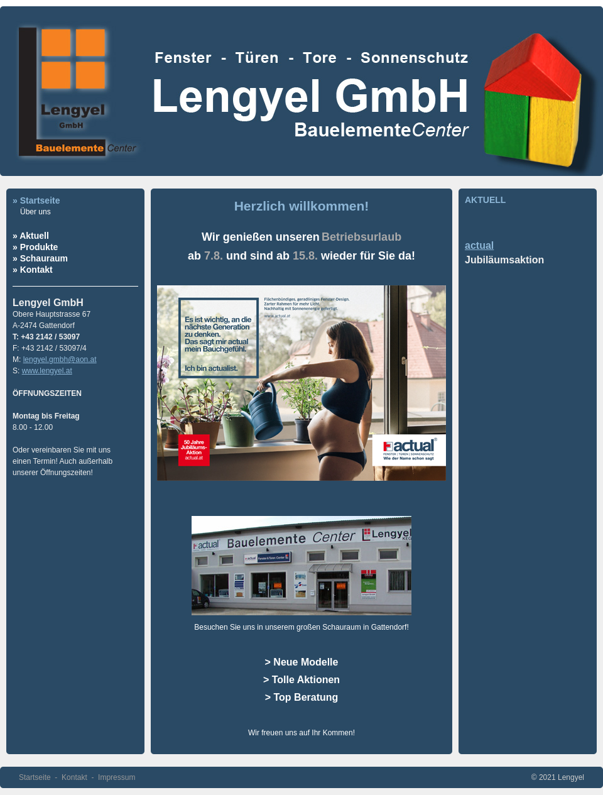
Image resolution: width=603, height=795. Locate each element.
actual (479, 245)
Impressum (116, 777)
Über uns (35, 211)
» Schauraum (40, 258)
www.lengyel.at (47, 370)
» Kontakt (33, 270)
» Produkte (35, 247)
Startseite (35, 777)
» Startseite (36, 200)
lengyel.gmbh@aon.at (60, 359)
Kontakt (74, 777)
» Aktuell (31, 236)
